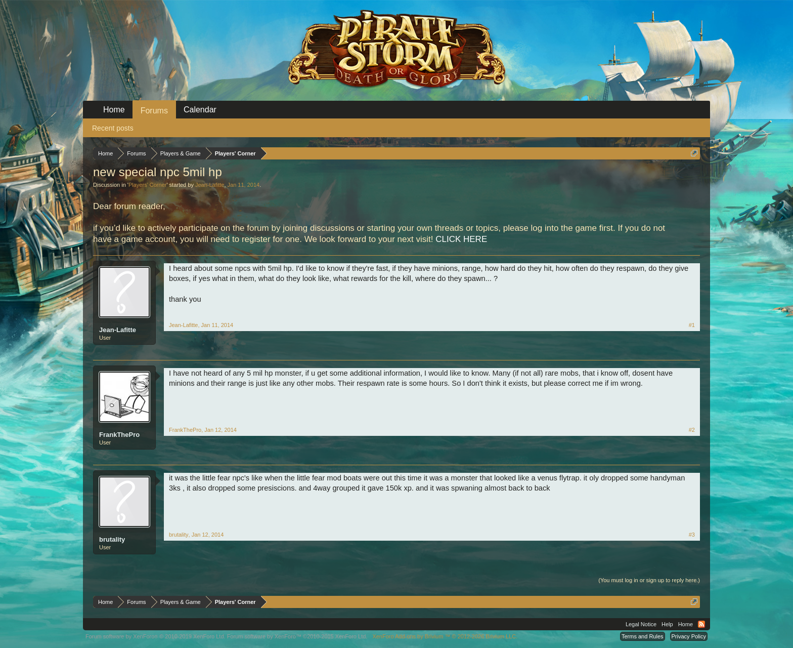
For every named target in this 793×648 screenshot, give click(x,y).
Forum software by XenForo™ (297, 636)
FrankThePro (119, 434)
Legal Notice (641, 624)
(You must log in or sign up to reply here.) (649, 580)
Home (114, 109)
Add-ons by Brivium (444, 636)
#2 (692, 430)
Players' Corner (147, 185)
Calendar (200, 109)
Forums (154, 110)
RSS (701, 624)
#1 (692, 325)
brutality (112, 539)
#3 (692, 535)
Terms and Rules (643, 636)
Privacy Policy (689, 636)
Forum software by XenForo (155, 636)
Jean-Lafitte (209, 185)
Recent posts (113, 128)
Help (667, 624)
